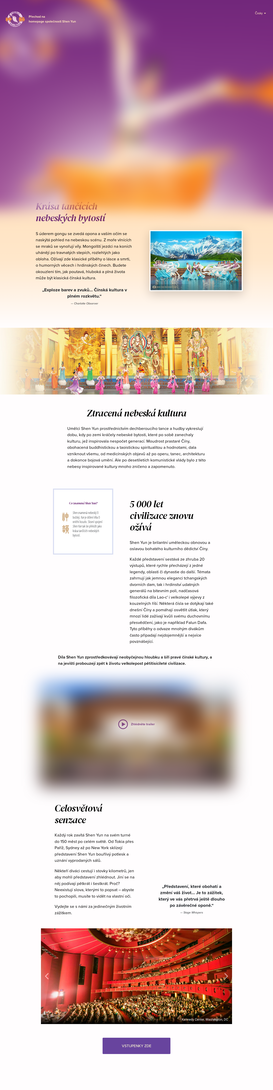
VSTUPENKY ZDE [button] (136, 1045)
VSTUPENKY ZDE (140, 144)
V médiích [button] (191, 144)
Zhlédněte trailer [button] (91, 144)
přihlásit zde (115, 4)
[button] (142, 154)
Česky (260, 13)
